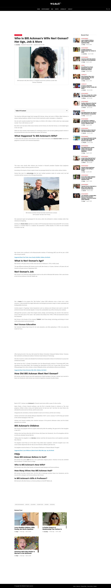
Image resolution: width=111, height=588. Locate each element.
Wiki (52, 9)
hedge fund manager (19, 504)
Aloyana (84, 142)
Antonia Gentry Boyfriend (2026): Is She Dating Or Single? (87, 169)
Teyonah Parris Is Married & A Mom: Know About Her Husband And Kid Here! (88, 187)
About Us (78, 586)
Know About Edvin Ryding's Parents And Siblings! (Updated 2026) (88, 178)
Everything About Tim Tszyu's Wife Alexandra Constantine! (88, 113)
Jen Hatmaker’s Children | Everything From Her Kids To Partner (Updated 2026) (88, 122)
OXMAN (39, 319)
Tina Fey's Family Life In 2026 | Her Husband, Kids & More (88, 96)
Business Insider (58, 138)
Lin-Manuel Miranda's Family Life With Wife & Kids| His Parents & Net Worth (88, 139)
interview (33, 438)
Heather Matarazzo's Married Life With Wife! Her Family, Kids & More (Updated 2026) (88, 104)
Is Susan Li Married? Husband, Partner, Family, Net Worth (88, 87)
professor (52, 504)
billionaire (33, 504)
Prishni (84, 90)
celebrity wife (40, 504)
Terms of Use (90, 586)
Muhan (84, 162)
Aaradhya (18, 44)
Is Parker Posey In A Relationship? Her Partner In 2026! (52, 529)
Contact (70, 9)
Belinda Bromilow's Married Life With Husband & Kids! (88, 130)
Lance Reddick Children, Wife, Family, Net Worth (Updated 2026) (24, 529)
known (20, 301)
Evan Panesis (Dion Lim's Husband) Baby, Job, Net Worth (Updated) (87, 78)
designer (46, 504)
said (28, 459)
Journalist (63, 9)
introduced (31, 403)
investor (27, 504)
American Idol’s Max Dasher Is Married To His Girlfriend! (24, 552)
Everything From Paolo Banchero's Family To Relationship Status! (87, 68)
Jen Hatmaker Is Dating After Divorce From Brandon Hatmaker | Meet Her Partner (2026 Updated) (88, 197)
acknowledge (30, 173)
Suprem (84, 133)
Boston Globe (24, 223)
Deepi (17, 531)
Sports (57, 9)
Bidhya (84, 98)
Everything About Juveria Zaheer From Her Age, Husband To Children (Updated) (87, 149)
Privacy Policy (84, 586)
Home (38, 9)
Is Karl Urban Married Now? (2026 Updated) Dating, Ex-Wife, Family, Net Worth (88, 159)
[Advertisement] (55, 23)
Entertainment (45, 9)
